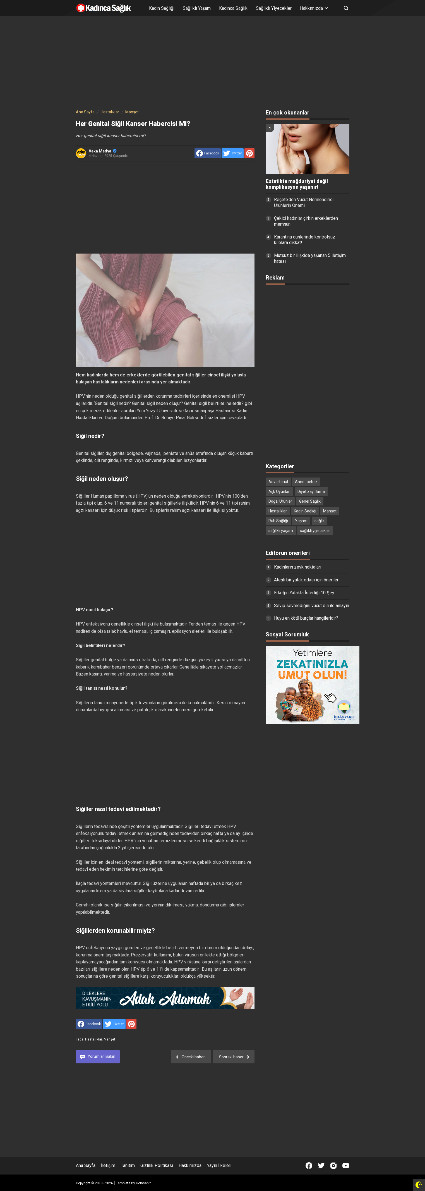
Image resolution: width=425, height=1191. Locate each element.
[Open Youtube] (345, 1165)
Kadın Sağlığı (161, 8)
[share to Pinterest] (249, 153)
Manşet (110, 1039)
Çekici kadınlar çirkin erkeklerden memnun (306, 221)
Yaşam (301, 521)
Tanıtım (128, 1165)
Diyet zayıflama (311, 491)
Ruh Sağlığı (278, 521)
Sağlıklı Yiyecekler (274, 8)
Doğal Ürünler (280, 501)
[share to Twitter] (233, 153)
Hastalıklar (93, 1039)
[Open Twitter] (321, 1165)
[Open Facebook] (309, 1165)
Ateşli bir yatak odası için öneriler (306, 580)
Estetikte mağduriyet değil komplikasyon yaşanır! (297, 184)
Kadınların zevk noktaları (297, 567)
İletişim (108, 1165)
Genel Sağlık (310, 501)
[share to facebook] (208, 153)
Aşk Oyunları (279, 491)
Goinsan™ (143, 1183)
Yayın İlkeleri (219, 1165)
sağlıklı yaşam (280, 530)
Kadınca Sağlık (233, 8)
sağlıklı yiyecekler (315, 530)
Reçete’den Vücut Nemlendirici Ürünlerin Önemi (303, 202)
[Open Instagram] (333, 1165)
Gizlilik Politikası (156, 1165)
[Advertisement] (212, 64)
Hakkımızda (190, 1165)
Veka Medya (103, 151)
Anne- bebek (306, 481)
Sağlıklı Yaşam (197, 8)
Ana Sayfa (85, 1165)
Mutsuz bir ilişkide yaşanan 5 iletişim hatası (310, 258)
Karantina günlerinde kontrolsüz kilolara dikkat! (304, 239)
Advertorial (278, 481)
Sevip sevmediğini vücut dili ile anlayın (311, 605)
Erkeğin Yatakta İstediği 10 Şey (304, 592)
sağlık (319, 521)
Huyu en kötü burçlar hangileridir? (306, 618)
